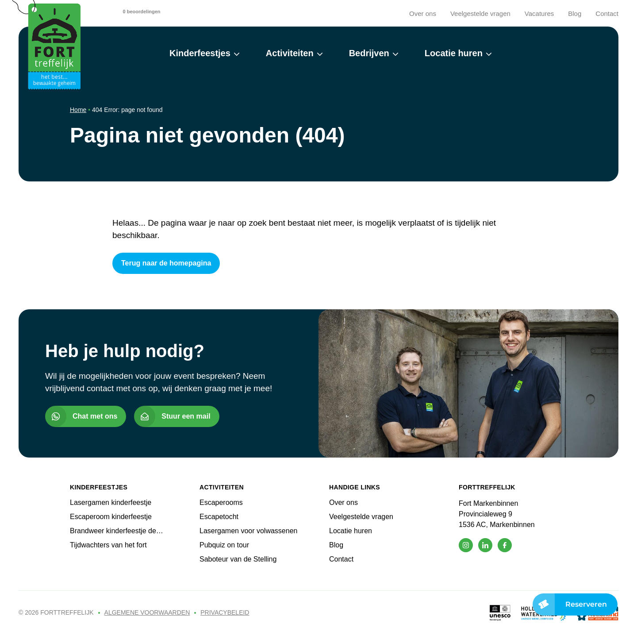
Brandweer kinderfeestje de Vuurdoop (113, 531)
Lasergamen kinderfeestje (110, 502)
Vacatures (539, 13)
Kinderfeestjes (199, 53)
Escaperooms (221, 502)
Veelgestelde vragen (480, 13)
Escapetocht (219, 516)
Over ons (422, 13)
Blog (574, 13)
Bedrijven (369, 53)
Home (78, 109)
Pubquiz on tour (224, 545)
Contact (606, 13)
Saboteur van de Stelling (238, 559)
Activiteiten (290, 53)
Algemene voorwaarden (147, 612)
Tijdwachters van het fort (108, 545)
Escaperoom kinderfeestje (111, 516)
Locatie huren (454, 53)
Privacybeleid (224, 612)
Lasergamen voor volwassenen (248, 531)
